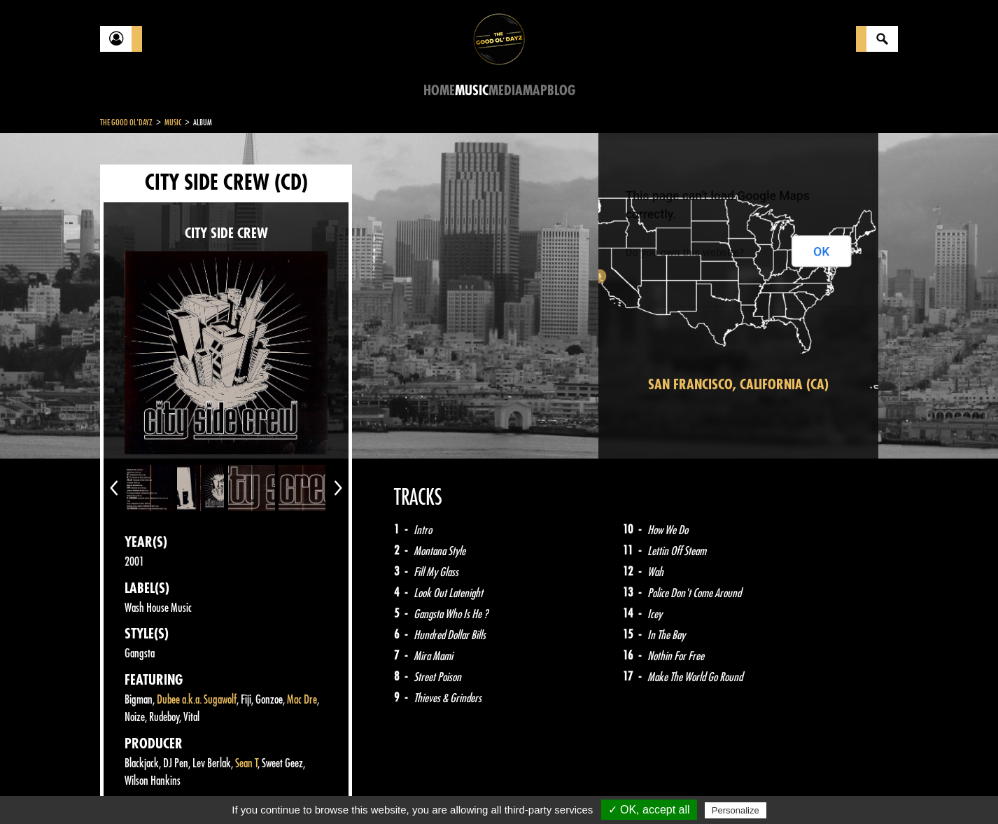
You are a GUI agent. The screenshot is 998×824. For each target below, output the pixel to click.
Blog (561, 90)
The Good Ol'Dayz (126, 122)
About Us (275, 789)
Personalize (735, 810)
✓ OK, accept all (649, 810)
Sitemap (331, 789)
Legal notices (210, 789)
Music (472, 90)
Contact (135, 787)
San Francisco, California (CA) (738, 384)
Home (439, 90)
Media (506, 90)
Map (535, 90)
